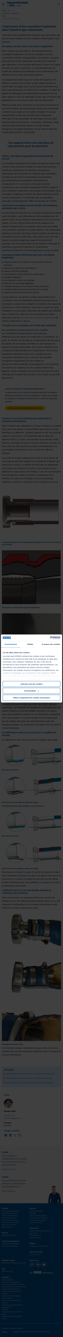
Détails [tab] (30, 644)
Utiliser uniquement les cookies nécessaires (31, 698)
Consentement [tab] (10, 644)
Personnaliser (31, 691)
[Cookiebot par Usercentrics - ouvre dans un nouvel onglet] (50, 637)
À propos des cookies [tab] (51, 644)
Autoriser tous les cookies (31, 684)
